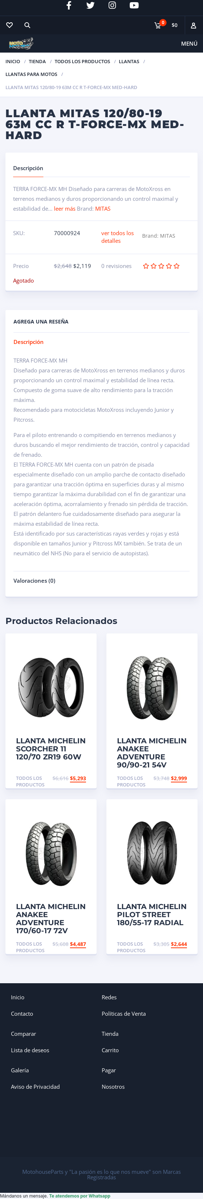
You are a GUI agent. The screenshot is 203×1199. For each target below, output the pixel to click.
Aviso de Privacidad (35, 1086)
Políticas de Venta (124, 1013)
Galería (20, 1070)
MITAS (102, 208)
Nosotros (113, 1086)
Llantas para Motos (31, 74)
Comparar (23, 1033)
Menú (189, 43)
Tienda (110, 1033)
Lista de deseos (30, 1050)
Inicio (12, 61)
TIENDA (37, 61)
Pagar (109, 1070)
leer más (64, 208)
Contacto (22, 1013)
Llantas (129, 61)
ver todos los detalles (117, 236)
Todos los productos (82, 61)
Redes (109, 997)
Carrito (110, 1050)
